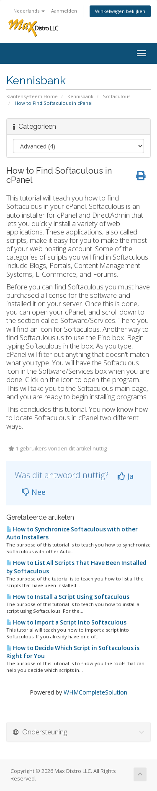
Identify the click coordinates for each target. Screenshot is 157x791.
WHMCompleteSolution (95, 692)
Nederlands (29, 11)
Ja (126, 476)
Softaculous (116, 96)
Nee (34, 492)
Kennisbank (80, 96)
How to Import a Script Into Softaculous (66, 622)
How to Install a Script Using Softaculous (67, 597)
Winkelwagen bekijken (120, 11)
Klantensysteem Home (32, 96)
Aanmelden (64, 11)
